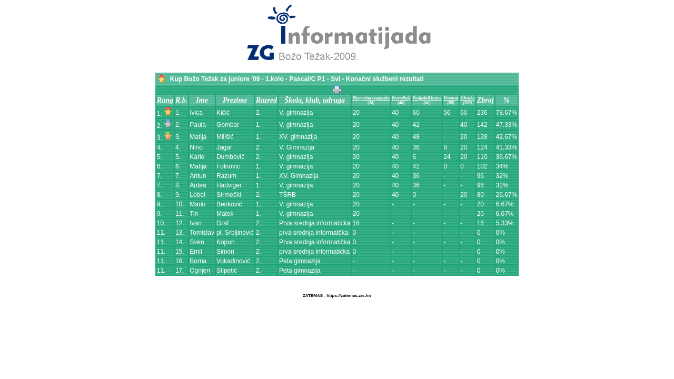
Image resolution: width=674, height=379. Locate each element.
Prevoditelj (401, 98)
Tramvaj (450, 98)
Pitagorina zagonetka (370, 98)
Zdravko (467, 98)
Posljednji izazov (426, 98)
